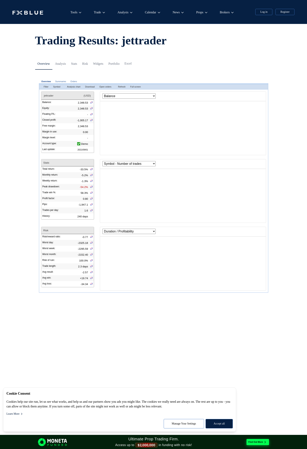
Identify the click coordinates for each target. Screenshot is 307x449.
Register (285, 11)
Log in (263, 11)
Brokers (227, 13)
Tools (76, 13)
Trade (100, 13)
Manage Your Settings (49, 423)
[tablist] (153, 70)
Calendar (153, 13)
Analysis (125, 13)
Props (202, 13)
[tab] (46, 70)
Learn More (14, 413)
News (178, 13)
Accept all (84, 423)
